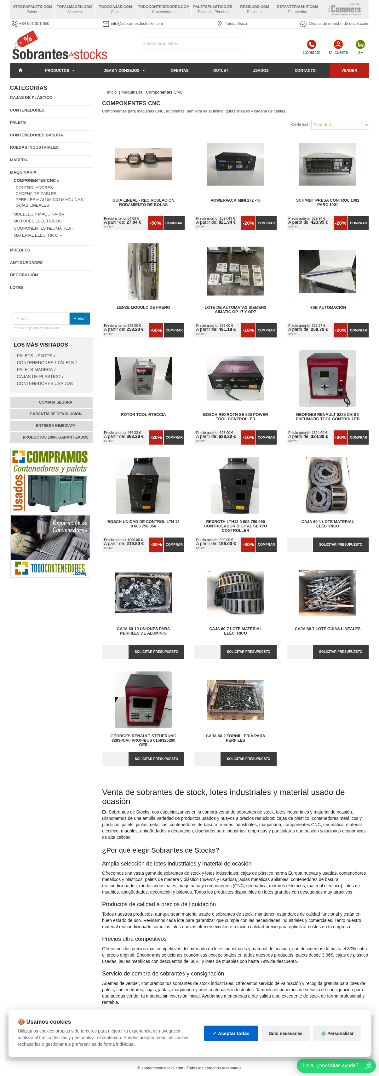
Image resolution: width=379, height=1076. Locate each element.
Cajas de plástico (31, 97)
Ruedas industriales (34, 147)
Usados (260, 70)
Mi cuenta (338, 47)
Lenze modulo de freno (143, 307)
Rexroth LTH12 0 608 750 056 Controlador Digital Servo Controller (235, 526)
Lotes (17, 287)
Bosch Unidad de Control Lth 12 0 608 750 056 (143, 524)
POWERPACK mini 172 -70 (235, 200)
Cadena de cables (36, 193)
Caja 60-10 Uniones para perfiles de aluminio (143, 631)
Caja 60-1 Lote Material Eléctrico (327, 524)
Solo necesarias (286, 1046)
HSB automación (327, 307)
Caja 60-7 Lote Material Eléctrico (235, 631)
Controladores (34, 187)
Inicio (112, 92)
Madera (19, 160)
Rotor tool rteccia (143, 414)
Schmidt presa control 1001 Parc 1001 (327, 202)
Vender (349, 70)
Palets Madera (35, 369)
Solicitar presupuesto (341, 544)
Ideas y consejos (121, 70)
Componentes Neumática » (44, 228)
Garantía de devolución (56, 414)
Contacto (311, 47)
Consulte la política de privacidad (36, 328)
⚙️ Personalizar (337, 1046)
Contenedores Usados (45, 383)
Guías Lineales (32, 205)
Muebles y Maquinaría (39, 214)
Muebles (20, 250)
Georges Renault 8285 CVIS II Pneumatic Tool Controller (328, 416)
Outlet (220, 70)
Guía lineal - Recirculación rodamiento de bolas (143, 202)
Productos (57, 70)
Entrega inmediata (55, 425)
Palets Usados (35, 356)
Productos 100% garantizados (56, 437)
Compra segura (55, 402)
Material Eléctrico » (38, 235)
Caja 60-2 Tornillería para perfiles (235, 738)
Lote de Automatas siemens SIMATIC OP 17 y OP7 (236, 309)
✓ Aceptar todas (231, 1046)
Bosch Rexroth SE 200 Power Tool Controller (235, 416)
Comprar (173, 223)
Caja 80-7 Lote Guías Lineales (328, 629)
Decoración (24, 275)
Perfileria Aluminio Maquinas (49, 199)
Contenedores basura (36, 135)
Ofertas (179, 70)
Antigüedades (26, 262)
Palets (18, 122)
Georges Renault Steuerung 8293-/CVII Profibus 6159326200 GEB (143, 740)
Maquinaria (23, 172)
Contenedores (27, 110)
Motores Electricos (38, 221)
